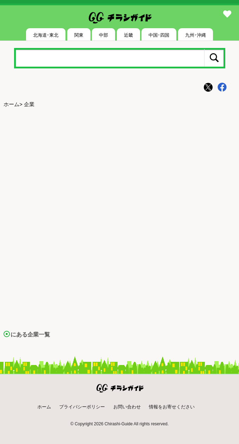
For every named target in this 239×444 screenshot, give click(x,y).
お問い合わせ (127, 406)
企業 (29, 104)
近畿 (128, 35)
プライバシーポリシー (82, 406)
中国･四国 (159, 35)
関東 (78, 35)
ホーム (11, 104)
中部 (103, 35)
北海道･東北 (45, 35)
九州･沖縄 (195, 35)
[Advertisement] (119, 166)
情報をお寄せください (172, 406)
